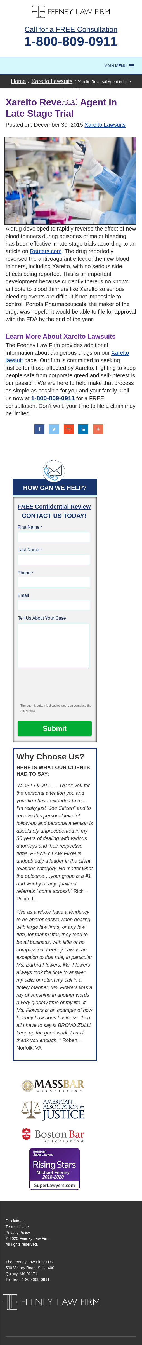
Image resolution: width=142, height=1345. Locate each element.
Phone (24, 572)
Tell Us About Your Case (42, 618)
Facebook (64, 1315)
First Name (28, 527)
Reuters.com (45, 251)
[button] (115, 65)
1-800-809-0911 (71, 41)
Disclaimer (15, 1221)
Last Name (28, 549)
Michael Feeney (53, 1174)
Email (23, 595)
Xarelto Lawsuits (105, 125)
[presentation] (55, 688)
